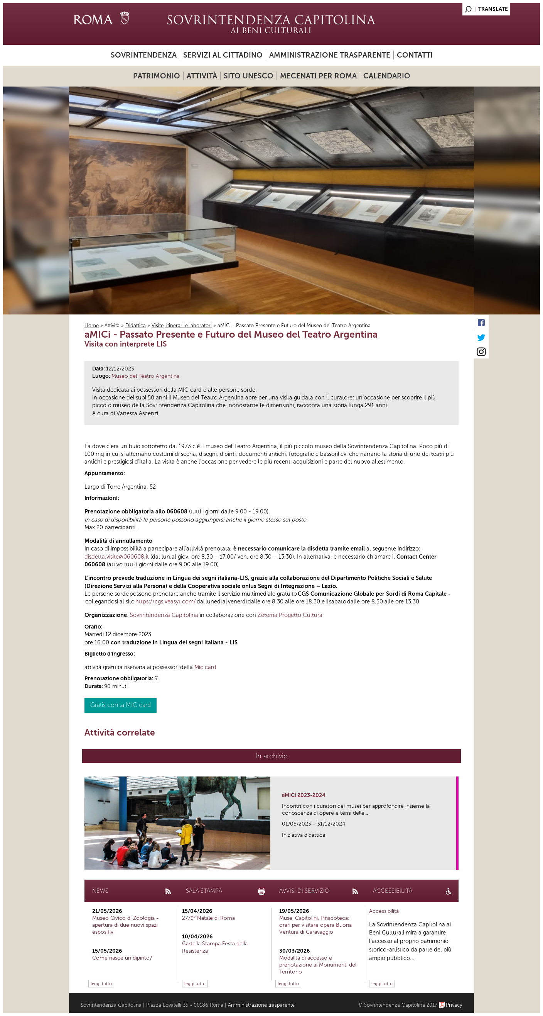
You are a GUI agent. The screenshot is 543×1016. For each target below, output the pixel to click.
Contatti (415, 55)
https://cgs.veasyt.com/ (165, 601)
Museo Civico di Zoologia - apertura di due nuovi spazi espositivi (125, 925)
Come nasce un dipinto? (122, 958)
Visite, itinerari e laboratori (182, 325)
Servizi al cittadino (223, 55)
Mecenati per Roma (318, 75)
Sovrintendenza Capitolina (164, 615)
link (453, 861)
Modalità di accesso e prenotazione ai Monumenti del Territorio (317, 965)
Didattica (135, 325)
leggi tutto (101, 983)
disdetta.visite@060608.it (116, 556)
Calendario (386, 75)
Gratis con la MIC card (120, 704)
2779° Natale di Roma (208, 918)
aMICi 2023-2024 (303, 795)
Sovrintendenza (144, 55)
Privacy (454, 1005)
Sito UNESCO (248, 75)
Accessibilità (384, 911)
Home (91, 325)
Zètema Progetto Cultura (290, 615)
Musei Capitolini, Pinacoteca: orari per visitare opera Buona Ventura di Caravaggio (315, 925)
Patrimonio (156, 75)
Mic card (205, 667)
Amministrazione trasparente (329, 55)
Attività (202, 75)
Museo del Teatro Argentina (145, 376)
